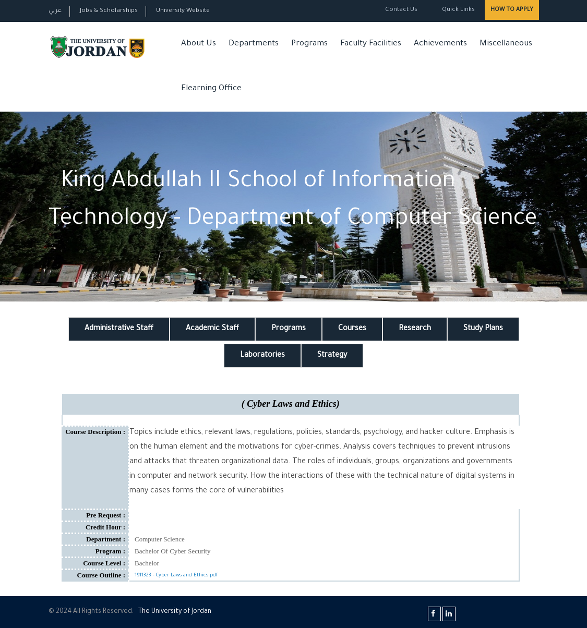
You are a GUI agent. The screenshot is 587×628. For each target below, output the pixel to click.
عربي (55, 11)
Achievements (440, 44)
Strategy (332, 356)
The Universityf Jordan (174, 611)
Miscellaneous (506, 44)
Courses (352, 329)
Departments (254, 44)
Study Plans (483, 329)
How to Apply (511, 10)
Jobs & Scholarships (109, 11)
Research (415, 329)
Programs (309, 44)
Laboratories (262, 356)
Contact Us (401, 10)
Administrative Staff (119, 329)
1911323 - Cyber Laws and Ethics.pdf (176, 575)
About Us (198, 44)
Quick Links (457, 10)
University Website (183, 11)
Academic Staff (212, 329)
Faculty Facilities (370, 44)
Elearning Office (211, 88)
